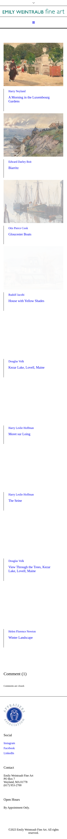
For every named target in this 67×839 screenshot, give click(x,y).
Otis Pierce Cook (18, 228)
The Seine (15, 500)
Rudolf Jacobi (16, 294)
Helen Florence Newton (22, 631)
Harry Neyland (17, 91)
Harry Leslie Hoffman (21, 427)
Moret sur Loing (19, 434)
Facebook (9, 748)
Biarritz (13, 168)
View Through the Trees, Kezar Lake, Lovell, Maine (29, 569)
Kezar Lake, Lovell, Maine (26, 367)
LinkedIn (9, 753)
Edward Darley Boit (19, 161)
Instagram (9, 743)
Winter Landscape (20, 637)
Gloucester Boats (19, 234)
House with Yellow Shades (26, 301)
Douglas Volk (16, 361)
